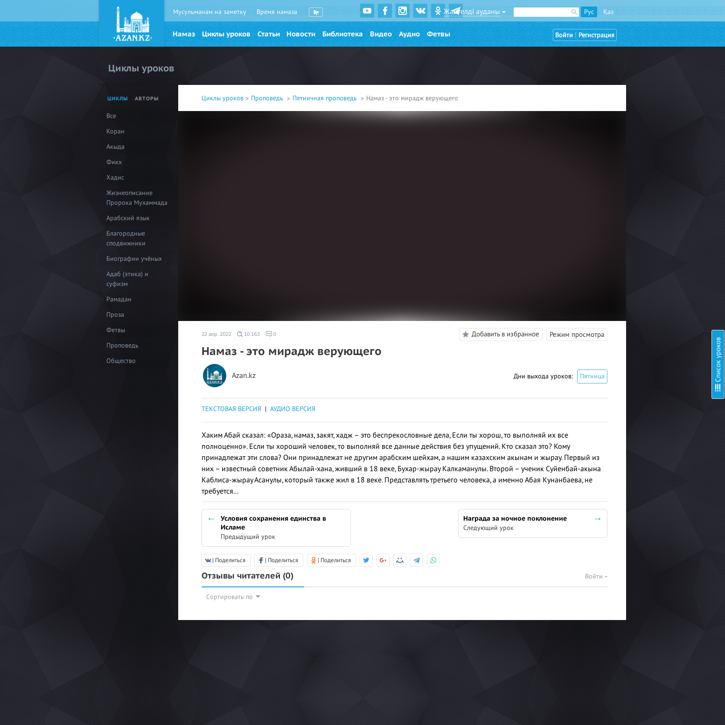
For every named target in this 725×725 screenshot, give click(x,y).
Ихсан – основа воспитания (640, 271)
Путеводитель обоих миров (640, 110)
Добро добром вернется (635, 85)
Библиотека (342, 34)
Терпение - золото (626, 160)
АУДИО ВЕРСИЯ (292, 409)
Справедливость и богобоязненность (654, 185)
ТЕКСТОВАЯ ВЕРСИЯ (231, 409)
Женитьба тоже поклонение (640, 47)
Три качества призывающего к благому (656, 135)
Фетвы (438, 34)
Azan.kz (244, 376)
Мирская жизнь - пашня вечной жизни (655, 72)
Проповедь (268, 98)
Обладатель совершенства (638, 173)
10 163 (248, 334)
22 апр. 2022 (216, 334)
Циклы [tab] (117, 99)
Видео (381, 34)
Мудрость (614, 283)
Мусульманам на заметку (209, 12)
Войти (564, 35)
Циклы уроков (226, 34)
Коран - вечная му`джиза (636, 148)
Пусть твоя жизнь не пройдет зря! (649, 246)
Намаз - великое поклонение (641, 233)
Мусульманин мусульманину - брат (650, 258)
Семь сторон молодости (635, 122)
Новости (300, 34)
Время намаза (277, 12)
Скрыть (707, 18)
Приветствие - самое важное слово (650, 318)
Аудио (409, 34)
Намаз (184, 34)
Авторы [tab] (147, 99)
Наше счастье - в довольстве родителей (657, 59)
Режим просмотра (577, 334)
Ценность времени (627, 198)
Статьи (269, 34)
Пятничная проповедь (326, 98)
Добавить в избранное (499, 334)
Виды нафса (617, 97)
